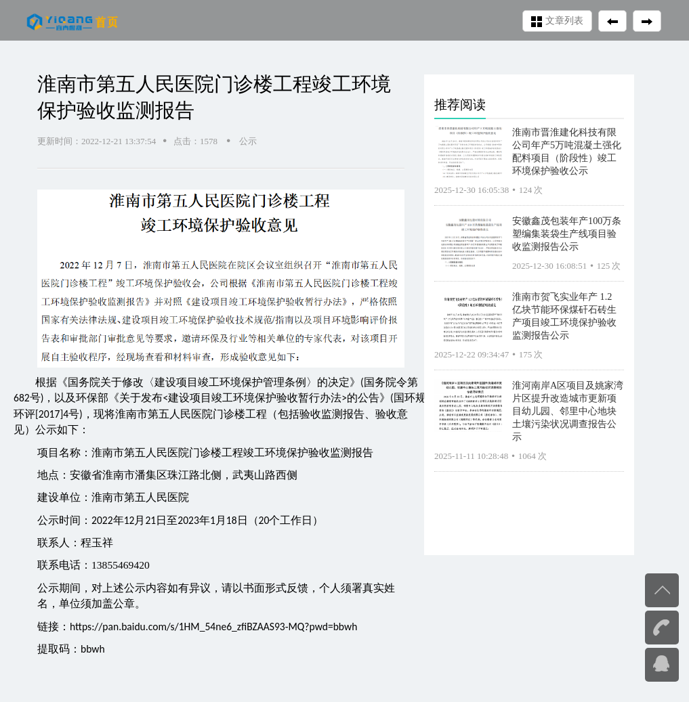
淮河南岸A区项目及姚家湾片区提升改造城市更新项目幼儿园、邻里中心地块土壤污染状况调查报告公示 (567, 411)
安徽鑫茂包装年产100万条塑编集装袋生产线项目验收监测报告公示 (566, 233)
